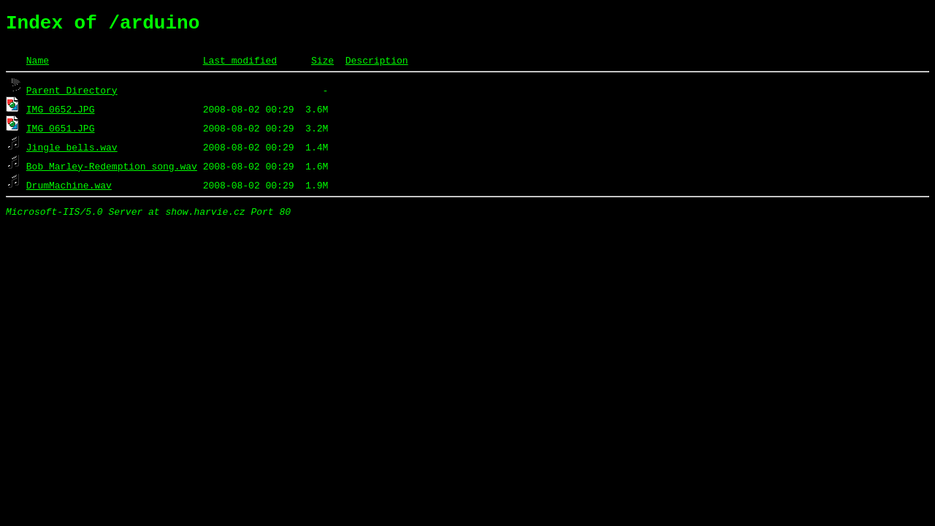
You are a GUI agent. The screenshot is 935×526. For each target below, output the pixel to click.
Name (37, 64)
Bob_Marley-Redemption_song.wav (111, 170)
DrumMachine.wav (69, 189)
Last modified (240, 64)
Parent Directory (72, 94)
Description (377, 64)
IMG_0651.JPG (60, 132)
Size (322, 64)
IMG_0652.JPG (60, 113)
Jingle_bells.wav (72, 151)
